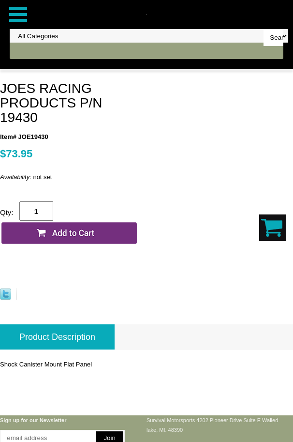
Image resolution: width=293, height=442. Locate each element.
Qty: (7, 212)
